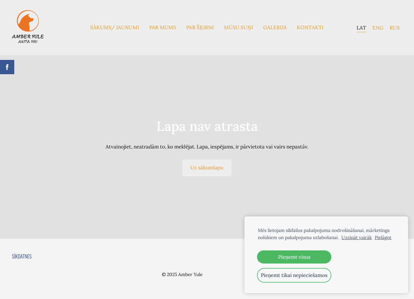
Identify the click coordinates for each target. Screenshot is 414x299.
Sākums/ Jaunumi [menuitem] (114, 27)
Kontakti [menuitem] (310, 27)
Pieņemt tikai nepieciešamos (294, 275)
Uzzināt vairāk (356, 237)
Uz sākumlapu (206, 167)
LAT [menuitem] (361, 27)
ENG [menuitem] (377, 27)
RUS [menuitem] (395, 27)
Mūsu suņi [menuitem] (238, 27)
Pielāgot (383, 237)
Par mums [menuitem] (162, 27)
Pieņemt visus (294, 257)
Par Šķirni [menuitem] (200, 27)
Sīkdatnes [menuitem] (22, 256)
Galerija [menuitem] (275, 27)
